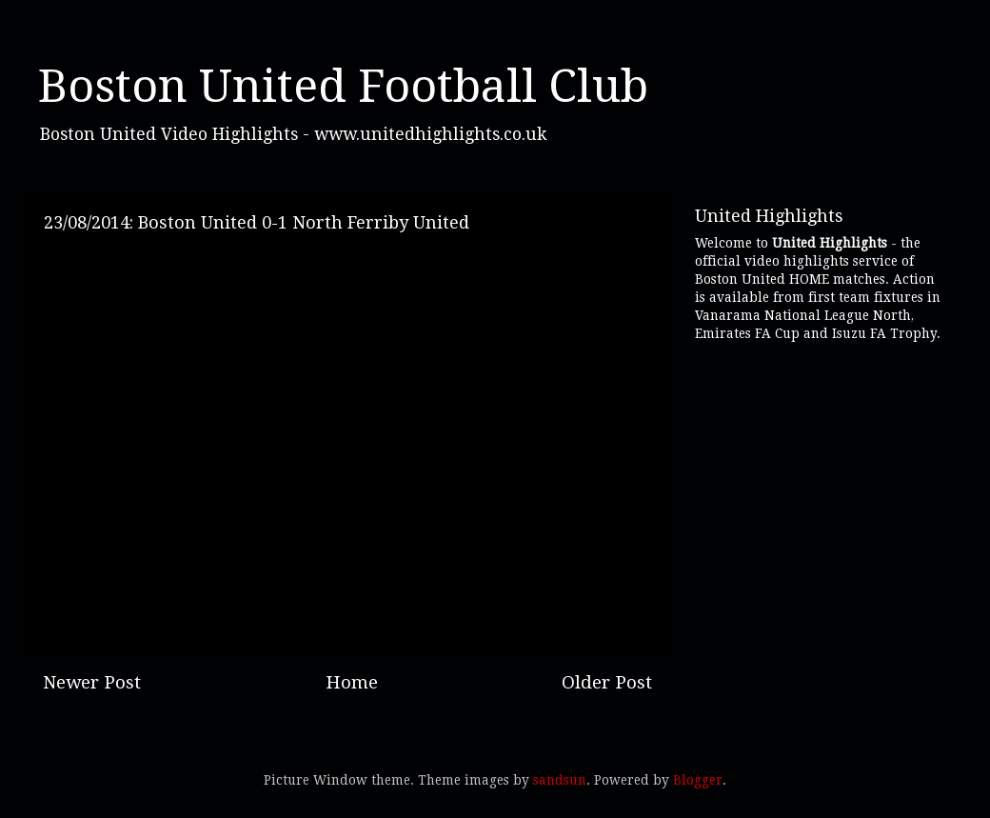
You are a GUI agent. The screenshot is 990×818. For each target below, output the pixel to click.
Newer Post (92, 682)
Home (352, 682)
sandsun (559, 780)
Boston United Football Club (343, 86)
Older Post (607, 682)
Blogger (698, 780)
